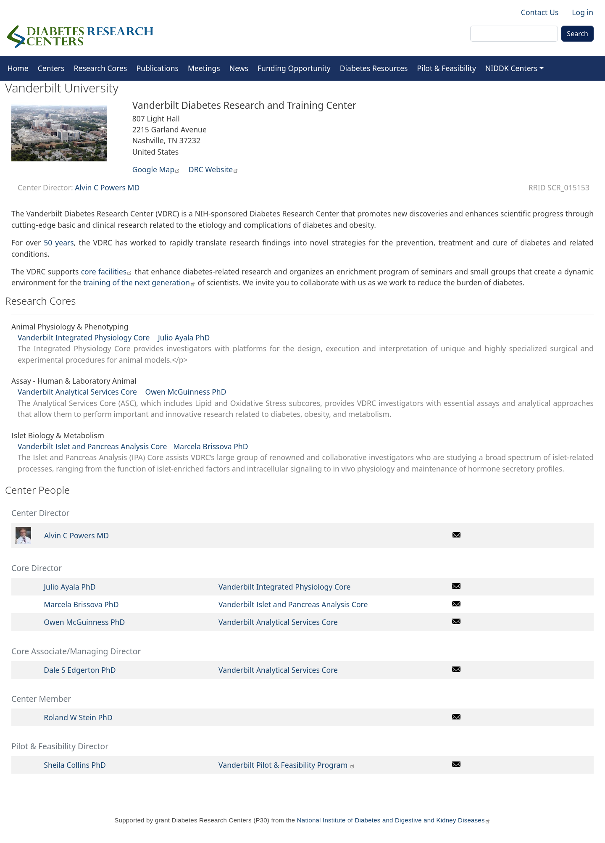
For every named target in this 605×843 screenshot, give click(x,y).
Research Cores (100, 68)
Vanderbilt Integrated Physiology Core (84, 337)
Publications (157, 68)
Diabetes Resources (374, 68)
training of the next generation (139, 282)
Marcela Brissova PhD (210, 446)
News (238, 68)
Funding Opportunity (294, 68)
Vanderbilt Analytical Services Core (78, 392)
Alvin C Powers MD (107, 187)
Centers (51, 68)
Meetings (204, 68)
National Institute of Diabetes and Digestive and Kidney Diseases (394, 820)
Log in (582, 12)
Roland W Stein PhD (78, 717)
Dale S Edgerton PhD (80, 670)
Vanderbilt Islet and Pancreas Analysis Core (92, 446)
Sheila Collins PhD (75, 765)
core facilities (106, 271)
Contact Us (540, 12)
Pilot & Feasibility (446, 68)
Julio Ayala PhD (183, 337)
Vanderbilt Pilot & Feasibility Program (286, 765)
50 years (59, 242)
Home (18, 68)
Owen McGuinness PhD (185, 392)
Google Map (156, 169)
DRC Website (214, 169)
